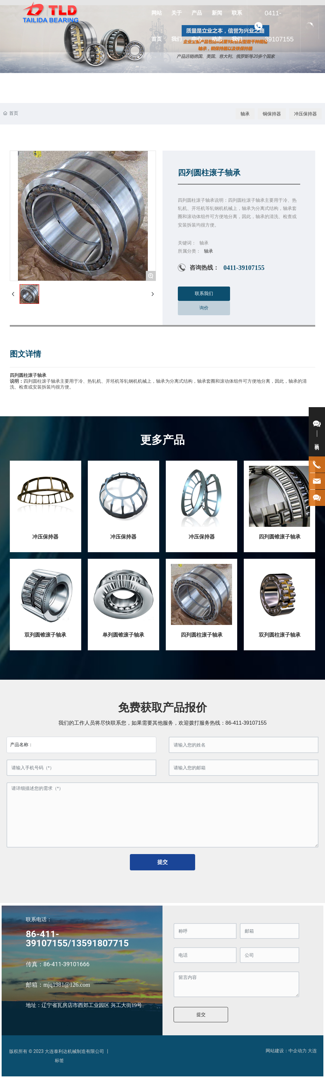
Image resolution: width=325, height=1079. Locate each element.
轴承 (245, 113)
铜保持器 (272, 113)
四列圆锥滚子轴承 (280, 537)
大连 (312, 1050)
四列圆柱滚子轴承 (202, 635)
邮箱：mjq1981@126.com (58, 985)
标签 (59, 1060)
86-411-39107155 (246, 723)
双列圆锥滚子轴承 (45, 635)
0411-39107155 (279, 26)
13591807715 (100, 943)
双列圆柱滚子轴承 (280, 635)
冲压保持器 (305, 113)
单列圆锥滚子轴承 (123, 635)
